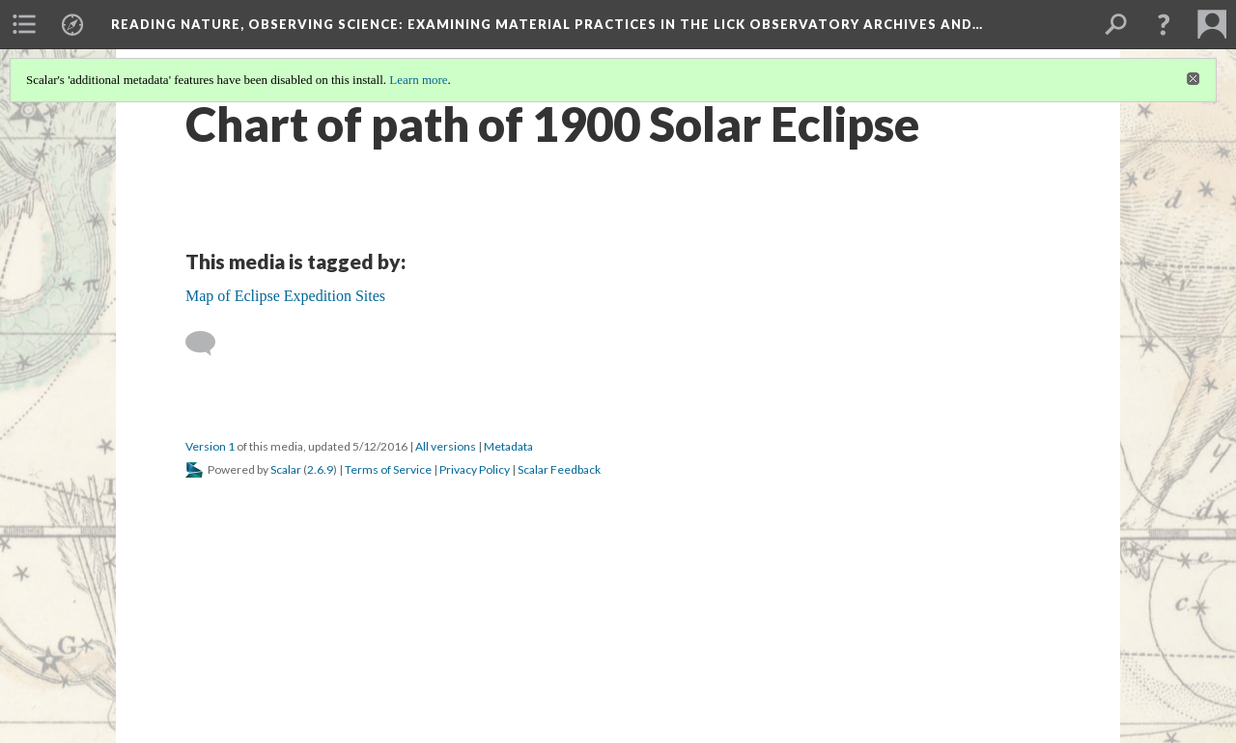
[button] (1163, 24)
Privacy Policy (474, 469)
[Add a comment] (209, 343)
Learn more (418, 79)
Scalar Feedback (559, 469)
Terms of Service (388, 469)
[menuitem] (24, 24)
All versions (445, 446)
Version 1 (210, 446)
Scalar (285, 469)
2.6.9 (320, 469)
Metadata (508, 446)
